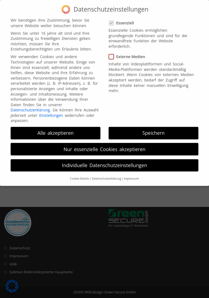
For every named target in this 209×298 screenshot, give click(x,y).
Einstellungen (51, 112)
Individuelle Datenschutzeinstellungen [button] (104, 162)
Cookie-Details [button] (79, 176)
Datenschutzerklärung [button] (106, 176)
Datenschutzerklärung (30, 107)
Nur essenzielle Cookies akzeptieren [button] (105, 146)
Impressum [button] (131, 176)
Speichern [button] (153, 130)
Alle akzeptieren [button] (56, 130)
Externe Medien (129, 53)
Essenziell (124, 19)
